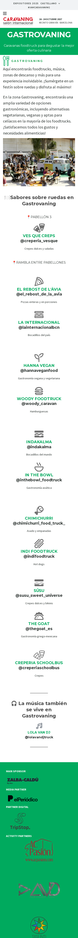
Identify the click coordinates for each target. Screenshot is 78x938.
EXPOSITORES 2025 (25, 3)
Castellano (50, 3)
